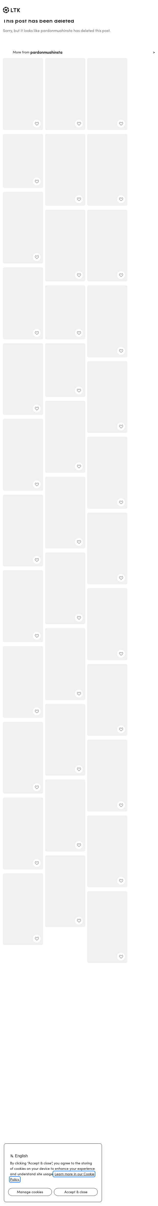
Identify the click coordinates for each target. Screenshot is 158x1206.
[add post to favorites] (37, 124)
